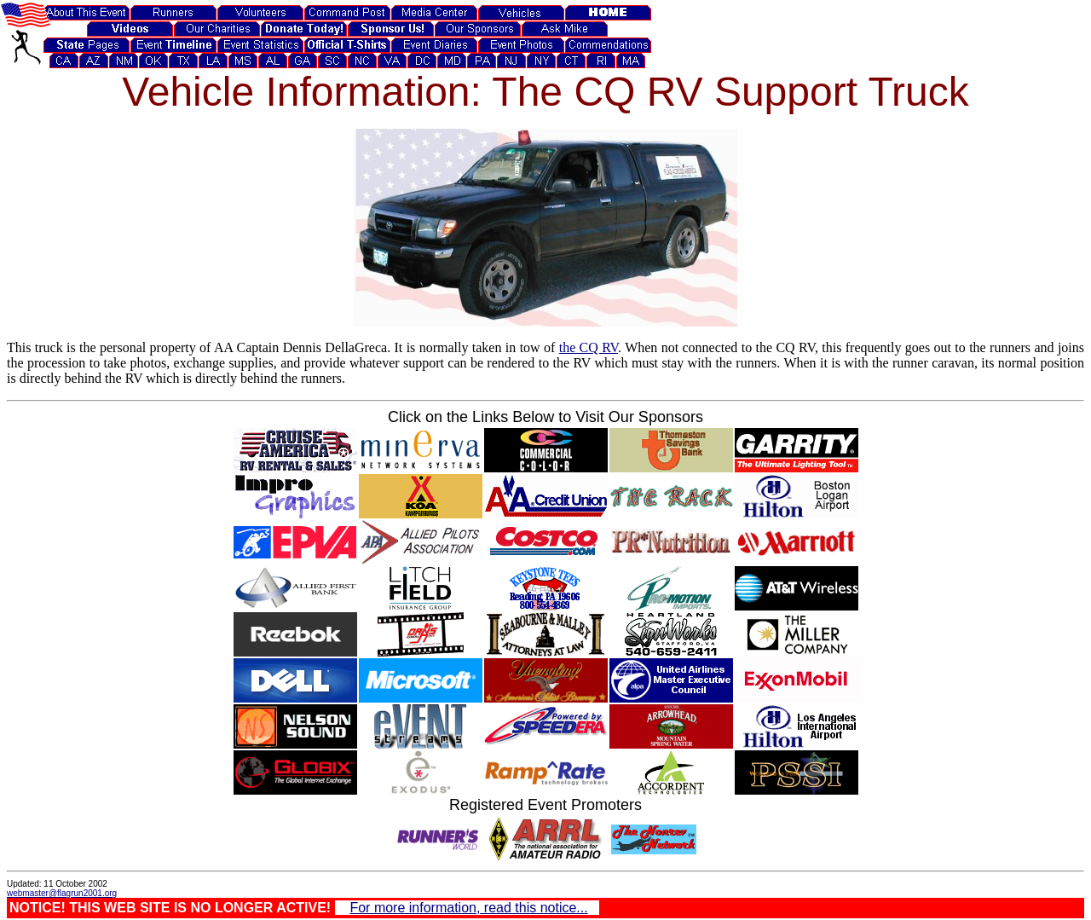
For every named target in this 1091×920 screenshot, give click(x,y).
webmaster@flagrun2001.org (62, 893)
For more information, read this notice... (468, 907)
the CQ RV (588, 347)
